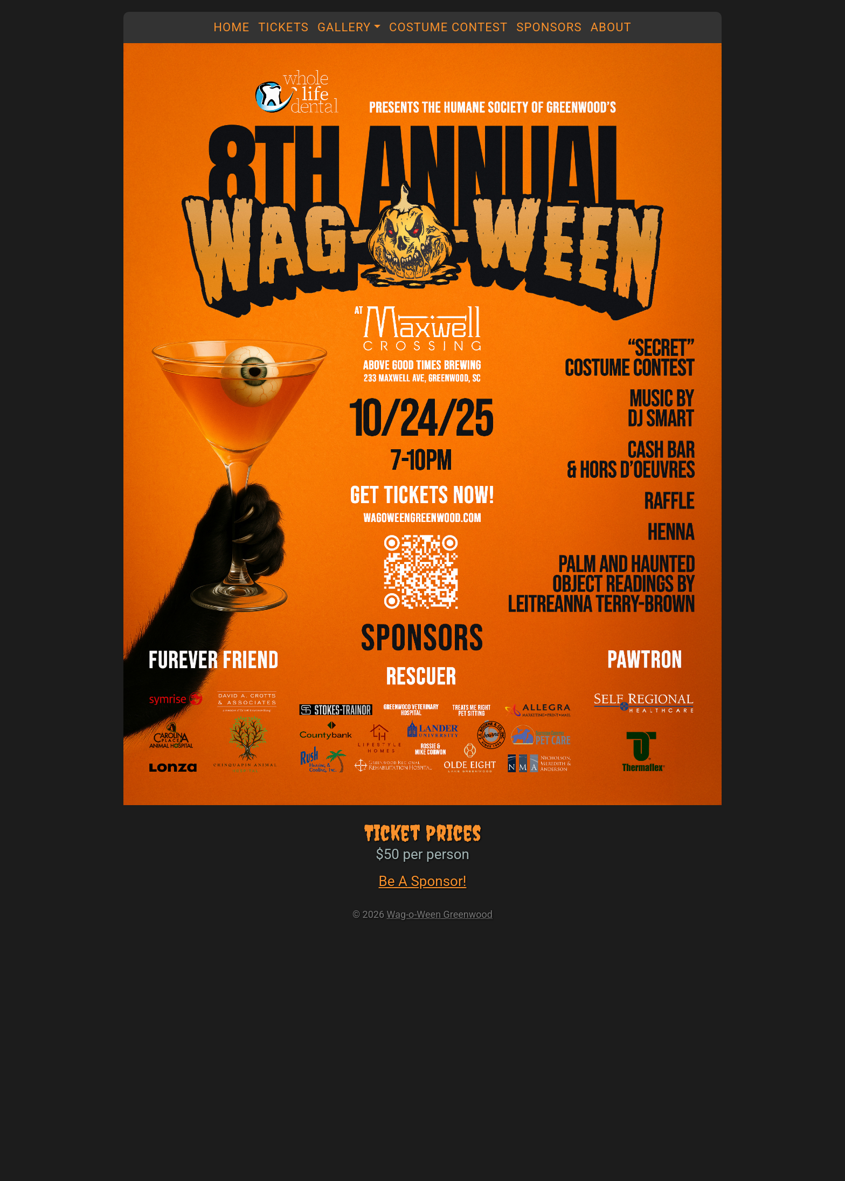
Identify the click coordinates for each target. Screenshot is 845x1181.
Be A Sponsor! (423, 881)
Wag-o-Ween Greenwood (440, 914)
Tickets (283, 27)
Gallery (344, 27)
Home (231, 27)
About (611, 27)
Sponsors (548, 27)
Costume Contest (448, 27)
